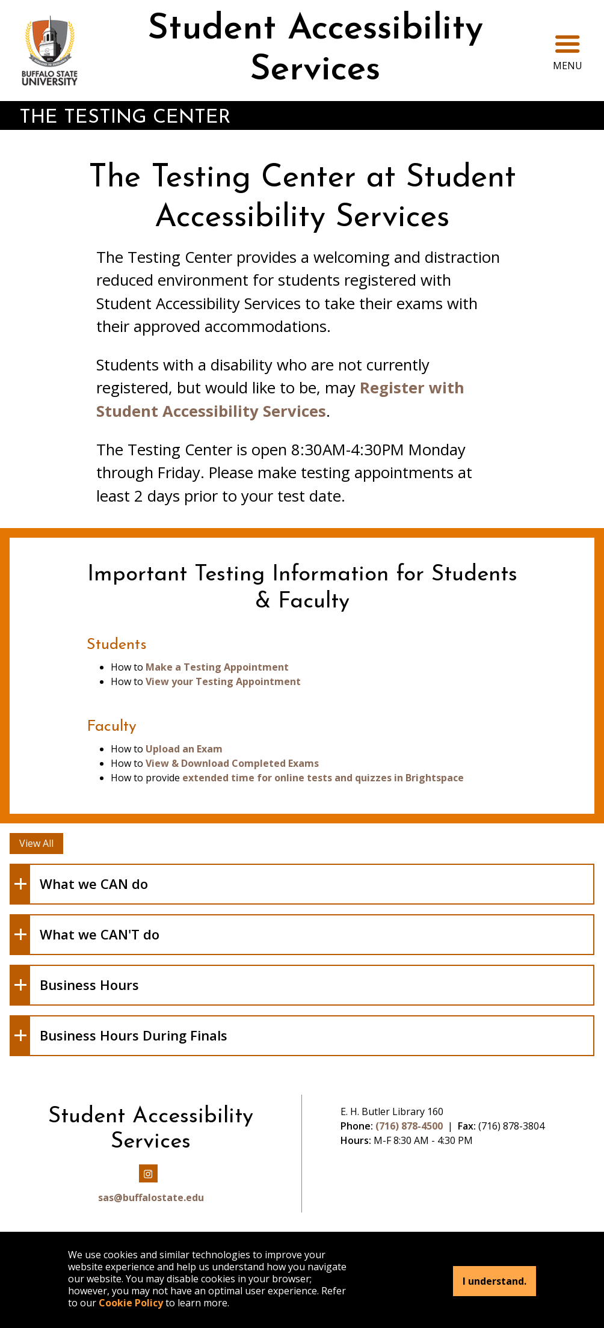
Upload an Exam (184, 748)
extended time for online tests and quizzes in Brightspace (323, 777)
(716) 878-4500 (409, 1126)
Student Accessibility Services (315, 50)
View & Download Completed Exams (232, 763)
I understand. (494, 1281)
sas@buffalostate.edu (151, 1197)
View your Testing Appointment (223, 681)
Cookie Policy (131, 1302)
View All (36, 843)
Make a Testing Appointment (217, 667)
